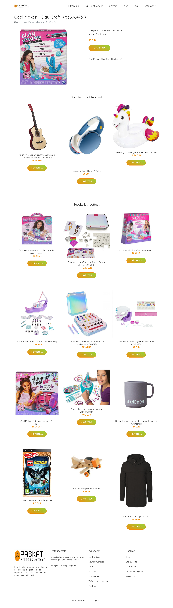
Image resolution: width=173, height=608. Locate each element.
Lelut (125, 7)
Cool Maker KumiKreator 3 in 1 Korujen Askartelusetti (37, 255)
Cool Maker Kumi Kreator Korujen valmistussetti (86, 413)
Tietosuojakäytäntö (135, 574)
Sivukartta (130, 579)
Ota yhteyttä (131, 565)
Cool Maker (117, 33)
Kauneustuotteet (94, 7)
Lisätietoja (99, 51)
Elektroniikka (73, 7)
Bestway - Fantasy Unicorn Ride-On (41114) (136, 155)
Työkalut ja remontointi (99, 584)
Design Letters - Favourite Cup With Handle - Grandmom (136, 425)
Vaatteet (92, 589)
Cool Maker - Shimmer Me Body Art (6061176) (37, 425)
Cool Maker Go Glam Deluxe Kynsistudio (136, 253)
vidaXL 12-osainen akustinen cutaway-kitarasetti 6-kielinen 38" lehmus (37, 159)
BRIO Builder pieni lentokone (86, 491)
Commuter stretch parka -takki (136, 519)
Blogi (135, 7)
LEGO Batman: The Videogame (37, 503)
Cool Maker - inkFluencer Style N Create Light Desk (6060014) (86, 266)
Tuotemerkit (149, 7)
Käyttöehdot (131, 570)
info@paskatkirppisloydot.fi (63, 568)
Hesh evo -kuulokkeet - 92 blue (86, 174)
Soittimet (112, 7)
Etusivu (17, 25)
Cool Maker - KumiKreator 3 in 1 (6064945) (37, 345)
